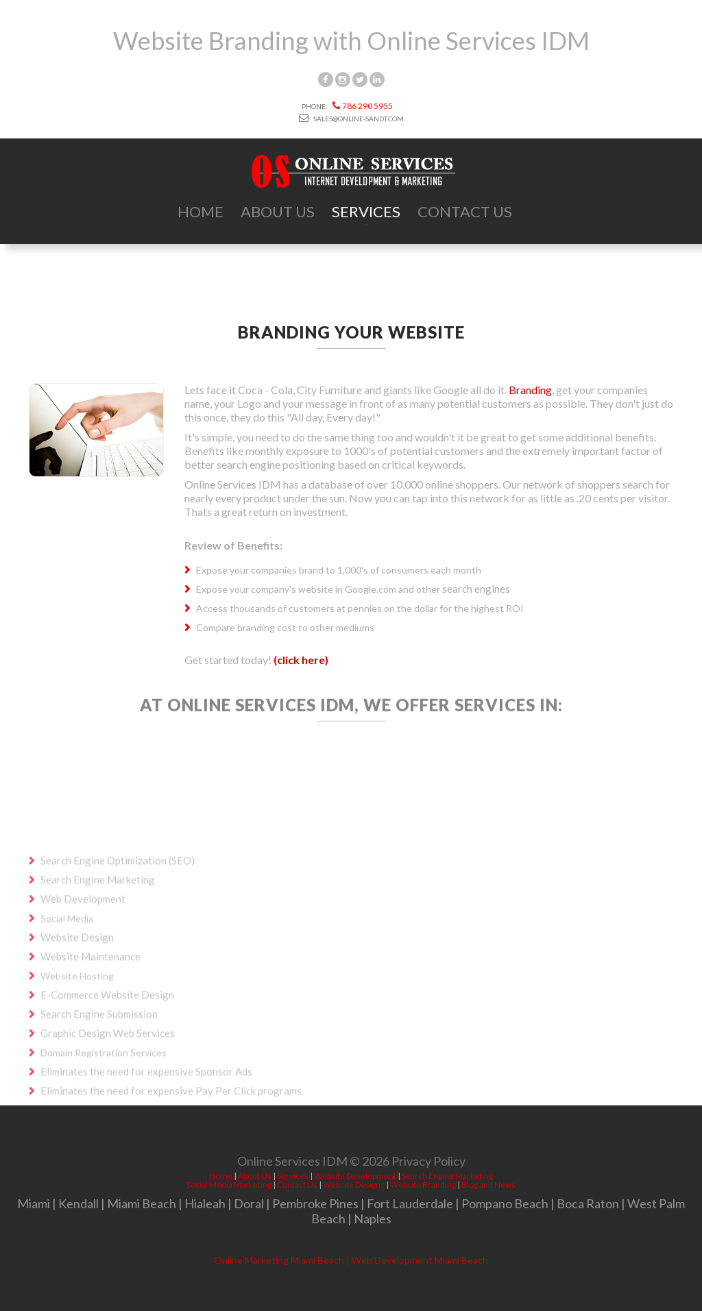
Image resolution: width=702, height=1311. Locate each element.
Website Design (77, 1002)
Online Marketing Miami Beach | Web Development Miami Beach (351, 1260)
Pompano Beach (504, 1203)
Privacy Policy (428, 1163)
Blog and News (488, 1184)
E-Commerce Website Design (107, 1059)
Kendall (78, 1203)
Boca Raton (588, 1203)
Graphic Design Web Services (107, 1098)
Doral (249, 1203)
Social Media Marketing (228, 1184)
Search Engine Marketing (97, 944)
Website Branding (423, 1184)
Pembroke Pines (315, 1203)
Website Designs (354, 1184)
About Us (278, 211)
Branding (530, 389)
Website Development (355, 1176)
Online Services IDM (292, 1163)
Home (200, 211)
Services (366, 211)
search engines (476, 589)
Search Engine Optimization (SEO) (117, 925)
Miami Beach (141, 1203)
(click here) (301, 659)
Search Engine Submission (99, 1079)
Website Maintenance (90, 1021)
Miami (33, 1203)
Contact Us (464, 211)
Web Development (82, 963)
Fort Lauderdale (410, 1203)
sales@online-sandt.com (351, 118)
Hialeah (205, 1203)
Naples (372, 1218)
